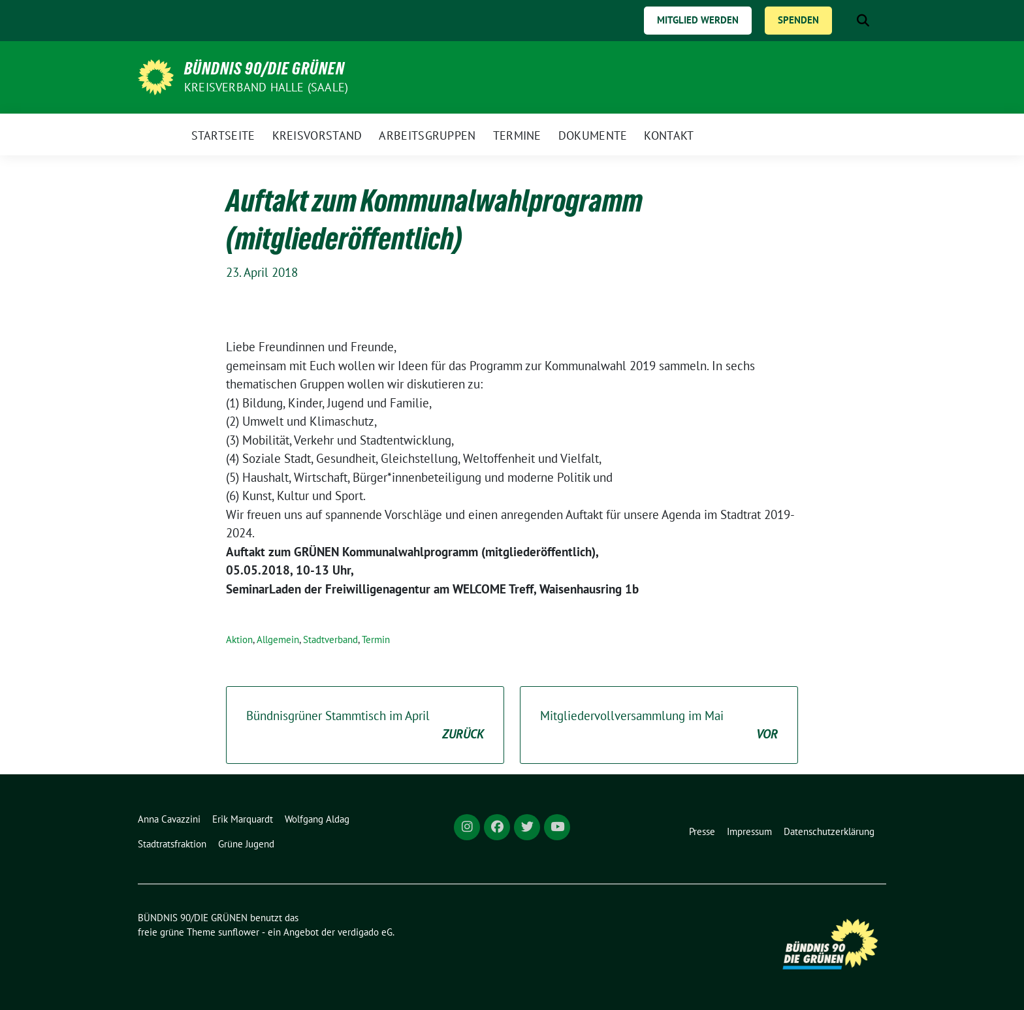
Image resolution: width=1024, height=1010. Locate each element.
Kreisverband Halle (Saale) (266, 87)
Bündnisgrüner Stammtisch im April (365, 726)
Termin (376, 639)
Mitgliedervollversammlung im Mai (659, 726)
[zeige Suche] (863, 20)
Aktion (239, 639)
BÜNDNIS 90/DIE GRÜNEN (264, 68)
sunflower (238, 932)
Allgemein (278, 639)
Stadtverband (330, 639)
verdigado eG (365, 932)
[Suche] (844, 20)
